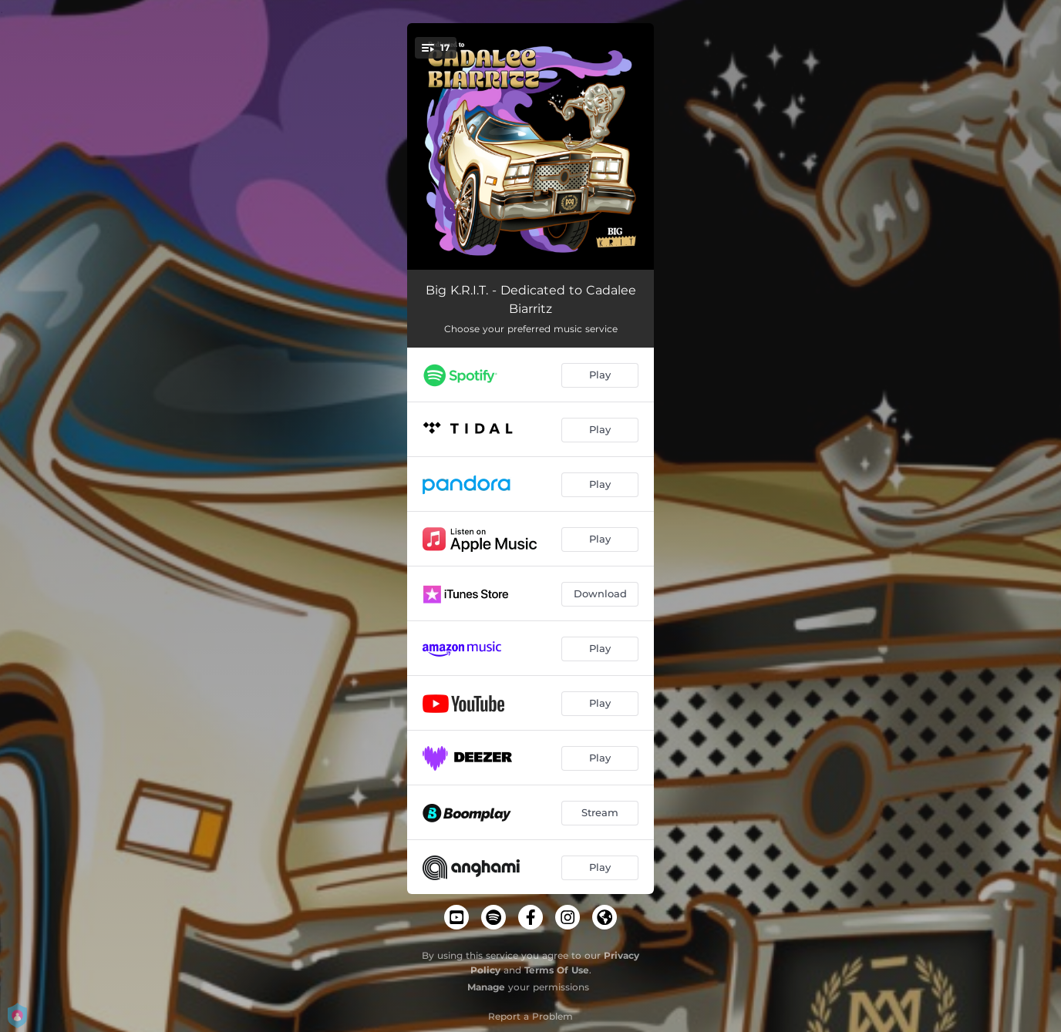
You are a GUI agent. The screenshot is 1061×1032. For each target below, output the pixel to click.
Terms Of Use (556, 970)
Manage (486, 987)
